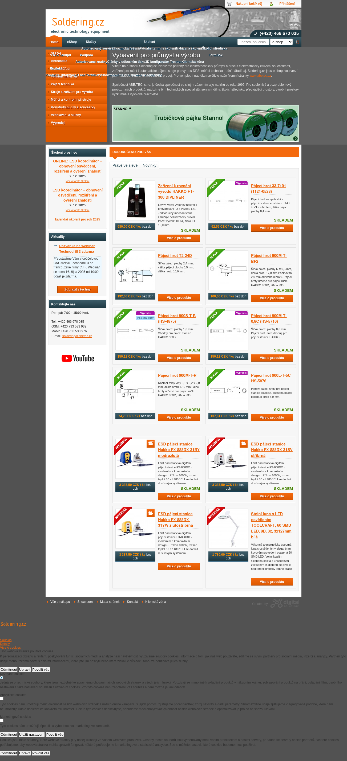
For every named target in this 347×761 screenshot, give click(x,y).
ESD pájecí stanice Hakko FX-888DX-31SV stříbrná (272, 450)
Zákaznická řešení (125, 48)
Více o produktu (179, 238)
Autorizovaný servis (96, 48)
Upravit (24, 670)
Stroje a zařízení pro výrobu (70, 92)
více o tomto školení (78, 181)
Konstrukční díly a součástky (71, 107)
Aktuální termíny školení (157, 48)
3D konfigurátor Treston (163, 62)
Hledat (297, 42)
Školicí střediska (214, 48)
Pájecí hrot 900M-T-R (177, 376)
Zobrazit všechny (77, 289)
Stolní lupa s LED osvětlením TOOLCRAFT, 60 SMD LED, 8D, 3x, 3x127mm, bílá (271, 525)
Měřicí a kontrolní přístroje (69, 99)
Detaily (5, 644)
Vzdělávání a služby (64, 115)
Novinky (149, 165)
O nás (80, 75)
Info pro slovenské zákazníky (140, 75)
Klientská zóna (155, 602)
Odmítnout (9, 670)
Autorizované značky (91, 62)
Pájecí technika (61, 84)
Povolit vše (40, 670)
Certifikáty (93, 75)
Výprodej (56, 123)
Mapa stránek (110, 602)
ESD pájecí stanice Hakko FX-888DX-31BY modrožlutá (179, 450)
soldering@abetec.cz (77, 336)
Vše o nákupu (60, 602)
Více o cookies (10, 647)
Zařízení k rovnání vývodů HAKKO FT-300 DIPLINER (176, 191)
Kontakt (132, 602)
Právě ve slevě (125, 165)
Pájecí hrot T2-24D (175, 256)
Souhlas (5, 640)
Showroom (84, 602)
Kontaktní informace (61, 75)
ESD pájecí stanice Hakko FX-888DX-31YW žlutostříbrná (175, 519)
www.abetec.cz (260, 75)
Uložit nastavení (32, 735)
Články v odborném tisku (126, 62)
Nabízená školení (189, 48)
